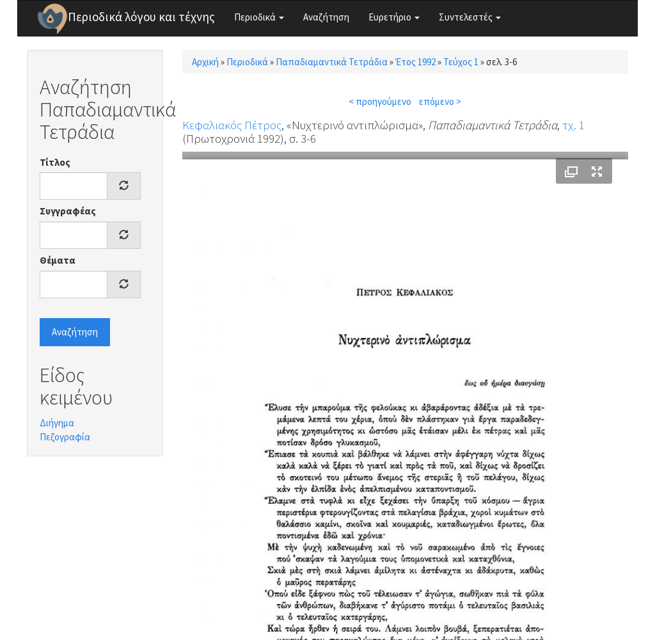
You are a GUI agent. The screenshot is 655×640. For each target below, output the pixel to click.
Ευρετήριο (394, 17)
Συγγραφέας (68, 211)
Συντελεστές (470, 17)
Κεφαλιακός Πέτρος (231, 124)
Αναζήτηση (326, 17)
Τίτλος (55, 162)
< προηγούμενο (380, 101)
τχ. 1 (573, 124)
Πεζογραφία (65, 437)
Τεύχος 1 (460, 62)
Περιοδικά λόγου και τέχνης (141, 16)
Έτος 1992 (415, 62)
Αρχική (205, 62)
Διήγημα (57, 423)
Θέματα (57, 260)
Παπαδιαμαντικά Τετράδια (332, 62)
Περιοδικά (259, 17)
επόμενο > (440, 101)
